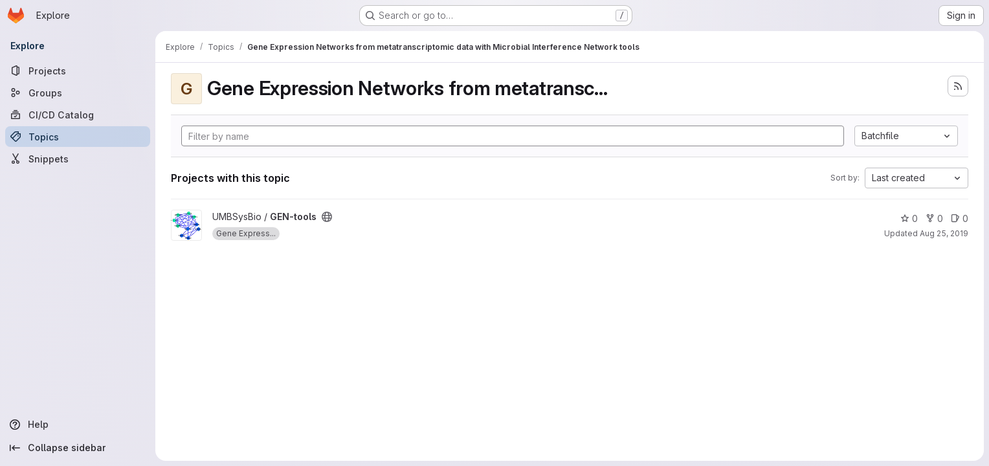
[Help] (77, 424)
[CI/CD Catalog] (77, 114)
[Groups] (77, 92)
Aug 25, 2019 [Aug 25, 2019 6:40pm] (944, 233)
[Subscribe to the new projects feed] (958, 86)
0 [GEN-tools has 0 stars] (909, 218)
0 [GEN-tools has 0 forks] (934, 218)
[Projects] (77, 70)
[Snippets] (77, 158)
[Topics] (77, 136)
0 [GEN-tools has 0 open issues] (959, 218)
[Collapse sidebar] (77, 448)
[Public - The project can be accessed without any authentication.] (327, 217)
